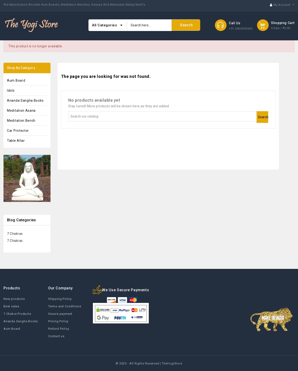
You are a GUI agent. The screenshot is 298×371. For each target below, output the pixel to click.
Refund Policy (58, 328)
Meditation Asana (21, 110)
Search (263, 117)
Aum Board (16, 80)
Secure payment (60, 314)
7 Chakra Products (17, 314)
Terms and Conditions (64, 306)
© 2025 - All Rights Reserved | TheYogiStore (149, 363)
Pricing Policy (58, 321)
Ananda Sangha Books (25, 100)
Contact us (56, 336)
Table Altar (16, 140)
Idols (11, 90)
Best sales (11, 306)
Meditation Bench (21, 120)
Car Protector (18, 130)
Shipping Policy (60, 299)
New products (14, 299)
